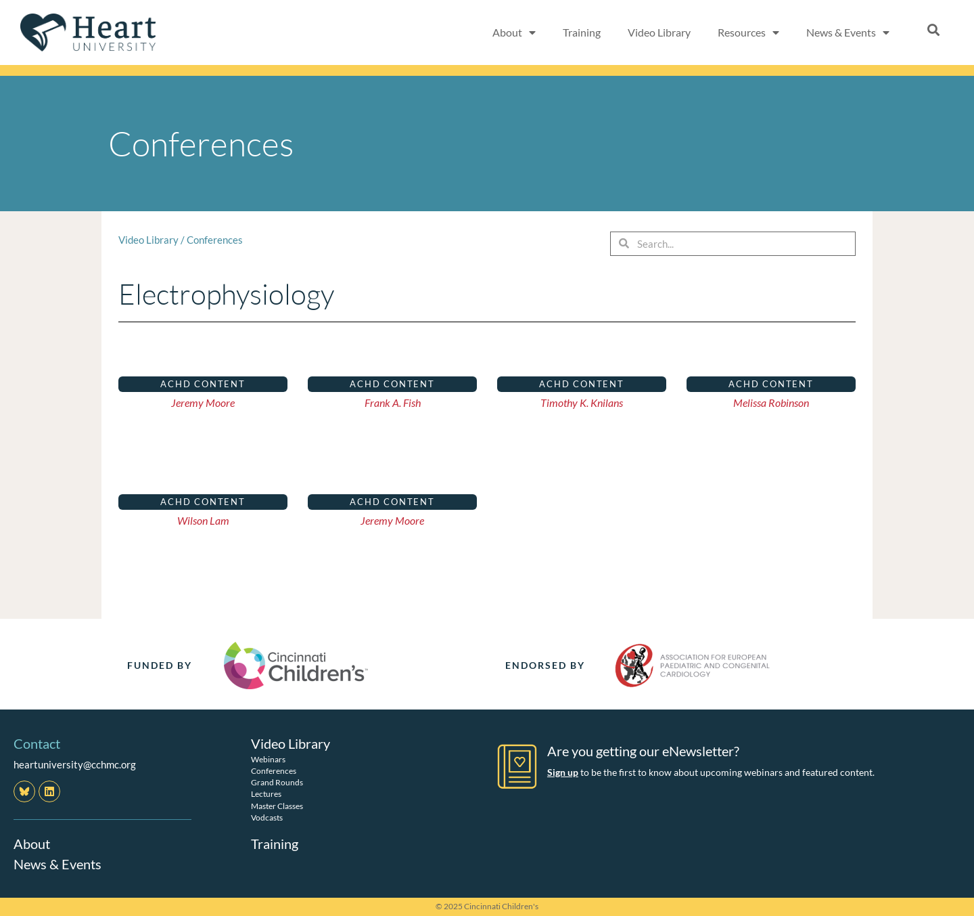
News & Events (847, 32)
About (514, 32)
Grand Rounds (277, 782)
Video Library (659, 32)
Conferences (215, 240)
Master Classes (277, 806)
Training (582, 32)
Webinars (268, 759)
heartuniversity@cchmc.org (75, 764)
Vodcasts (267, 817)
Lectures (266, 794)
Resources (748, 32)
